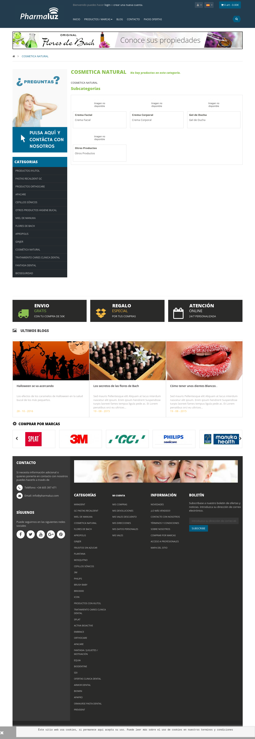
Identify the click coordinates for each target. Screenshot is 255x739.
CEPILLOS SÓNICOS (84, 566)
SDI (76, 672)
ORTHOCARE (80, 637)
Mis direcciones (121, 522)
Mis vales (117, 535)
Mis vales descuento (124, 516)
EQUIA (77, 660)
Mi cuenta (118, 495)
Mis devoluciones (122, 510)
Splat (77, 619)
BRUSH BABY (80, 584)
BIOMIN (78, 690)
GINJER (77, 541)
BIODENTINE (80, 666)
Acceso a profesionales (165, 541)
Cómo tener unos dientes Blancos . (193, 386)
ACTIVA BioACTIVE (83, 625)
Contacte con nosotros (165, 516)
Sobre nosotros (160, 529)
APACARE (79, 644)
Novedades (157, 504)
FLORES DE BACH (83, 529)
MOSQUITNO (81, 559)
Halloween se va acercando (35, 386)
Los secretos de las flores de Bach (116, 386)
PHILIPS (78, 578)
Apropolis (80, 535)
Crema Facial (83, 115)
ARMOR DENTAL (82, 684)
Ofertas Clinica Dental (87, 678)
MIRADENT (79, 504)
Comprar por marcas (163, 535)
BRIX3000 (79, 590)
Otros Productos (86, 148)
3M (75, 572)
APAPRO (78, 697)
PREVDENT (79, 709)
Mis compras (119, 504)
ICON (77, 596)
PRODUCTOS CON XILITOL (87, 603)
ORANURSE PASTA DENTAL (88, 703)
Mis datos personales (125, 529)
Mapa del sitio (159, 547)
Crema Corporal (142, 115)
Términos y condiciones (165, 522)
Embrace (79, 631)
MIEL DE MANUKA (83, 516)
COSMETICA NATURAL (85, 522)
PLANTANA (79, 553)
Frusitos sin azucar (85, 547)
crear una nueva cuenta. (128, 5)
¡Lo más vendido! (160, 510)
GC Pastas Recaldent (86, 510)
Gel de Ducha (198, 115)
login (107, 5)
